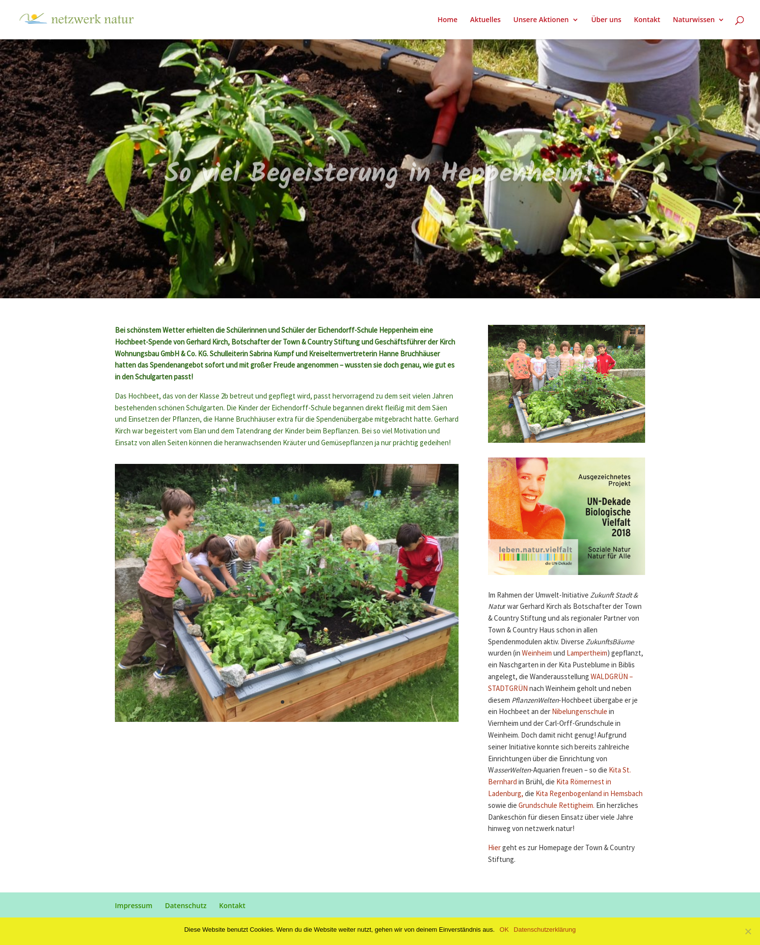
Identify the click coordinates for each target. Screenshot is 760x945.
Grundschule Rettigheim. (556, 805)
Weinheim (537, 653)
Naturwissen (694, 20)
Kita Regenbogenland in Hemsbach (589, 794)
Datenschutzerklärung (544, 929)
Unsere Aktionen (541, 20)
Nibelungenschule (579, 711)
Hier (494, 848)
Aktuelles (485, 20)
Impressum (133, 905)
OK (504, 929)
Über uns (606, 20)
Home (447, 20)
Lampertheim (587, 653)
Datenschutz (186, 905)
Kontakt (647, 20)
